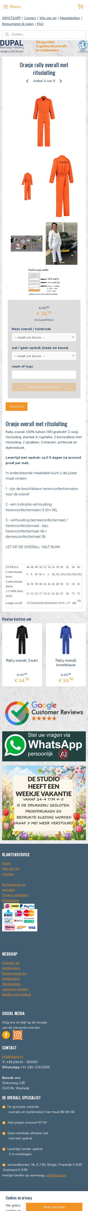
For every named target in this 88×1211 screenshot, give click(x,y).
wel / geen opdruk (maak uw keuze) (40, 347)
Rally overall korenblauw (66, 662)
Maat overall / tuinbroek (31, 328)
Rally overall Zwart (22, 660)
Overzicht (16, 406)
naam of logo (22, 366)
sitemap (60, 1194)
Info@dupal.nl (12, 1056)
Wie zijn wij (48, 18)
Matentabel (10, 900)
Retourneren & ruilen (18, 24)
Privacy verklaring (15, 895)
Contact (30, 18)
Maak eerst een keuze (44, 387)
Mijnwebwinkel (57, 1202)
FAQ (40, 24)
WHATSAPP (11, 18)
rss (68, 1194)
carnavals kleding (15, 989)
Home (6, 863)
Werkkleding (11, 984)
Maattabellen (70, 18)
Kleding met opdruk (16, 994)
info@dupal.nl (56, 1175)
